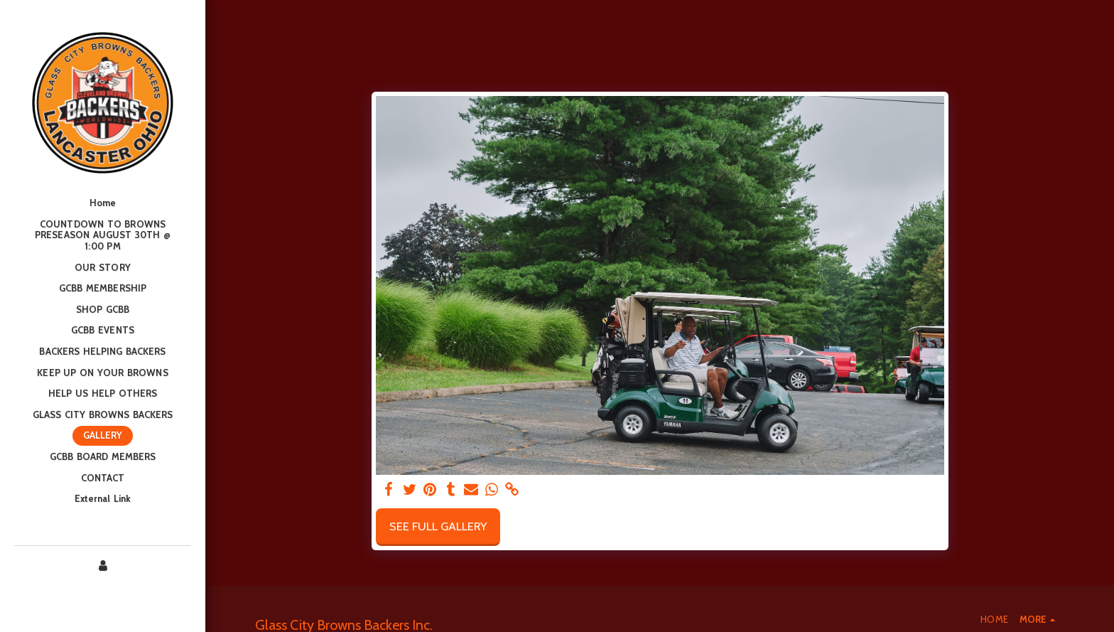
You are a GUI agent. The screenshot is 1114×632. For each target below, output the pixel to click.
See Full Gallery (438, 526)
